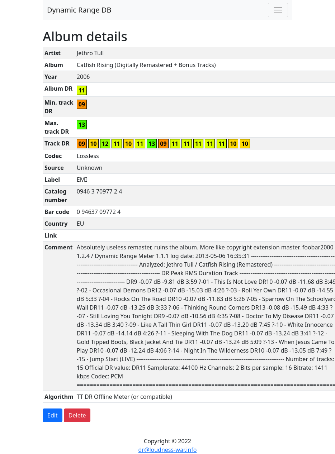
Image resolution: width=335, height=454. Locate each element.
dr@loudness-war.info (167, 450)
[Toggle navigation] (278, 10)
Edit (52, 415)
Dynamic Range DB (79, 10)
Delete (77, 415)
